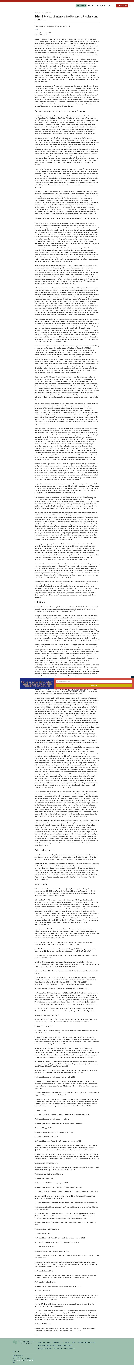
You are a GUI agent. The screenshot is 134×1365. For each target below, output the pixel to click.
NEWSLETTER (81, 6)
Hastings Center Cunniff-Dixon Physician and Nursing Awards (56, 1348)
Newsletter (56, 1342)
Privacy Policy (19, 1360)
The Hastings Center (24, 1343)
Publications (111, 6)
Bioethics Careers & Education (86, 1342)
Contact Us (41, 1342)
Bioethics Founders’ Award (64, 1345)
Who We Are (92, 6)
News (73, 1342)
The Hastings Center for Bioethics (20, 5)
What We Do (101, 6)
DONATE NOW (122, 6)
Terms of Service (29, 1360)
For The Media (65, 1342)
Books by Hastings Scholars (46, 1345)
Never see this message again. (77, 690)
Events (49, 1342)
